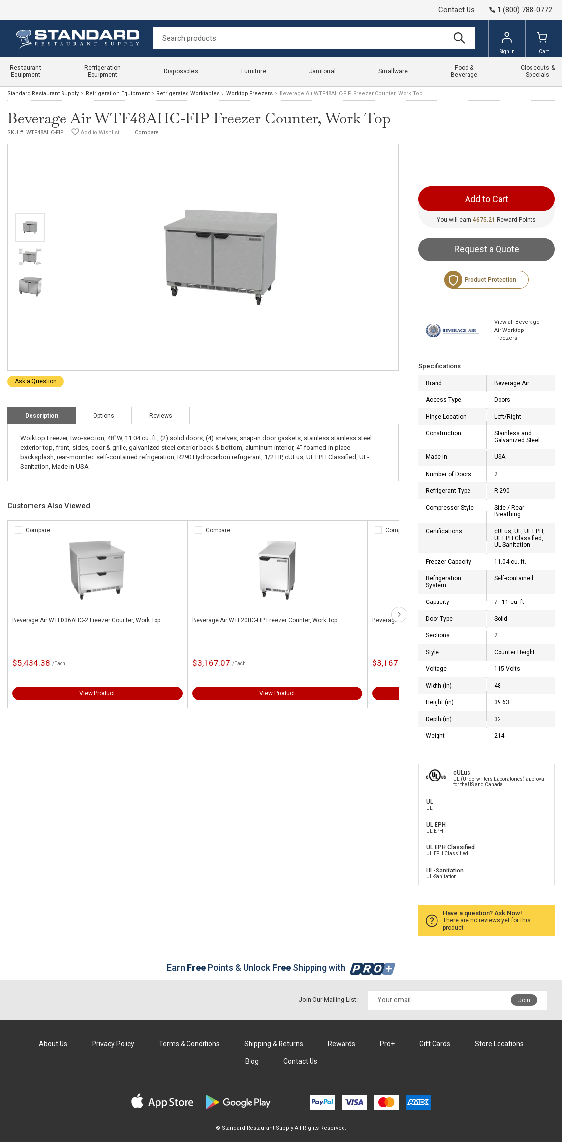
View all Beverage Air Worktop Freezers (517, 330)
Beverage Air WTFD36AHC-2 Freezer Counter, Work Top (86, 620)
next (398, 614)
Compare (147, 132)
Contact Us (456, 9)
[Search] (314, 38)
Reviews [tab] (160, 415)
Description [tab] (41, 415)
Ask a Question (36, 381)
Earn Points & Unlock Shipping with (281, 967)
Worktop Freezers (249, 93)
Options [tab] (103, 415)
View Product (97, 693)
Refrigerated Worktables (187, 93)
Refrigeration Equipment (118, 93)
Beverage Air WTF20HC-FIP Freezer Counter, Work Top (264, 620)
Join (524, 1000)
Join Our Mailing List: (328, 999)
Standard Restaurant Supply (43, 93)
